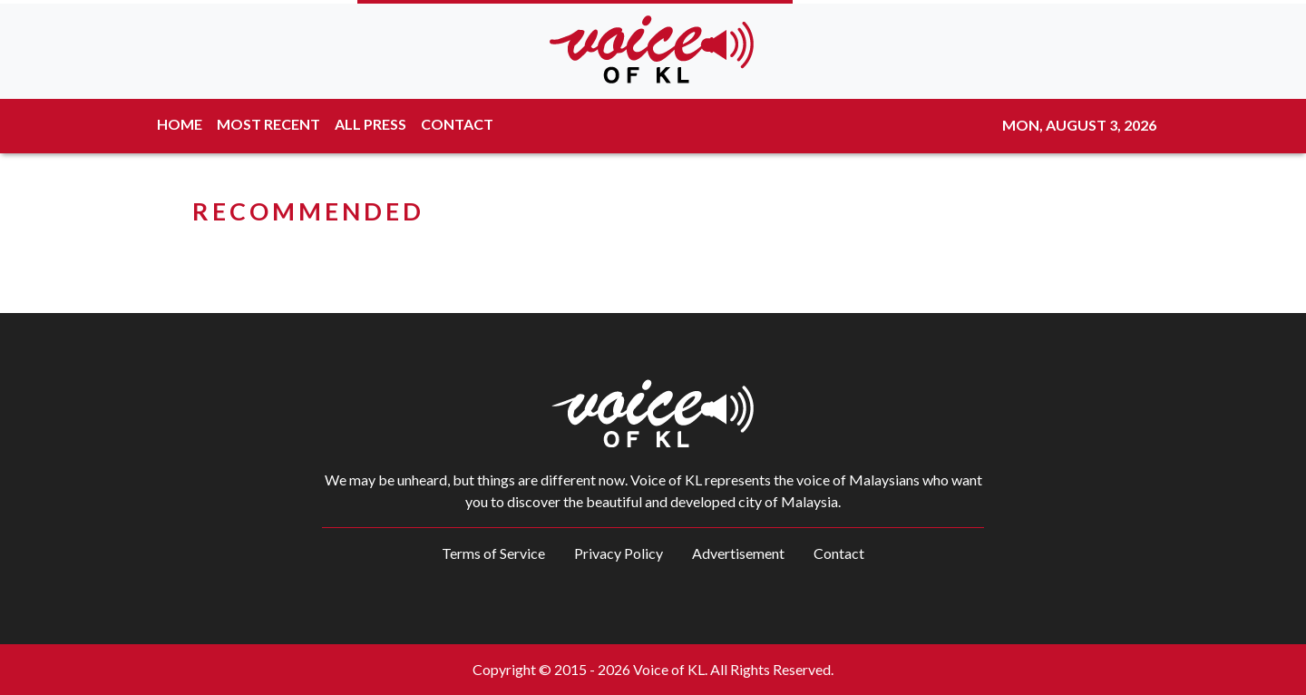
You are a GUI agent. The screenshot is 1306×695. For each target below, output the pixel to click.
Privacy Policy (618, 553)
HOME (179, 123)
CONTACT (457, 123)
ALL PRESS (370, 123)
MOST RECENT (268, 123)
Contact (839, 553)
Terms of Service (493, 553)
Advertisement (738, 553)
